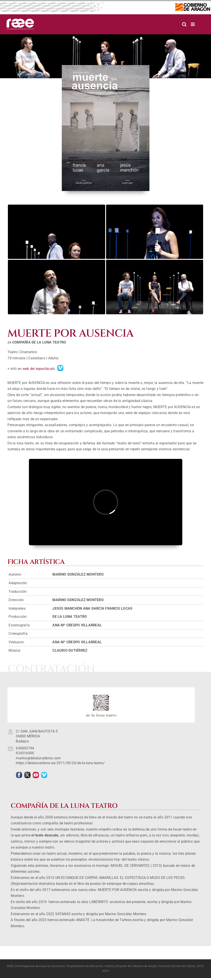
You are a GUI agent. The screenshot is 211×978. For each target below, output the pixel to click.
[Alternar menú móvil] (193, 24)
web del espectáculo (39, 369)
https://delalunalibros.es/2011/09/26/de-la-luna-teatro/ (60, 763)
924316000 (25, 753)
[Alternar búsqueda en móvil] (184, 24)
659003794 (25, 748)
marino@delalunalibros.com (38, 758)
